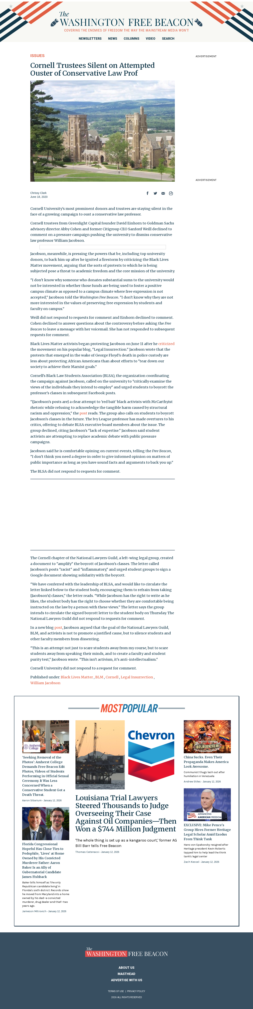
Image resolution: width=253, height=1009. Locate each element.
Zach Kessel (192, 862)
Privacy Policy (136, 991)
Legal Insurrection (137, 677)
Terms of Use (116, 991)
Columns (131, 38)
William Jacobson (45, 683)
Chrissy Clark (38, 192)
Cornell (112, 677)
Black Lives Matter (77, 677)
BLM (99, 677)
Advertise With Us (126, 980)
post (83, 413)
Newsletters (90, 38)
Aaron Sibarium (32, 800)
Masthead (126, 974)
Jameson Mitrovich (34, 911)
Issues (37, 55)
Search (168, 38)
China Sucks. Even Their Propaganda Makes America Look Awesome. (206, 761)
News (112, 38)
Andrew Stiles (192, 781)
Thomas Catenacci (87, 852)
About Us (126, 968)
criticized (166, 344)
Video (150, 38)
